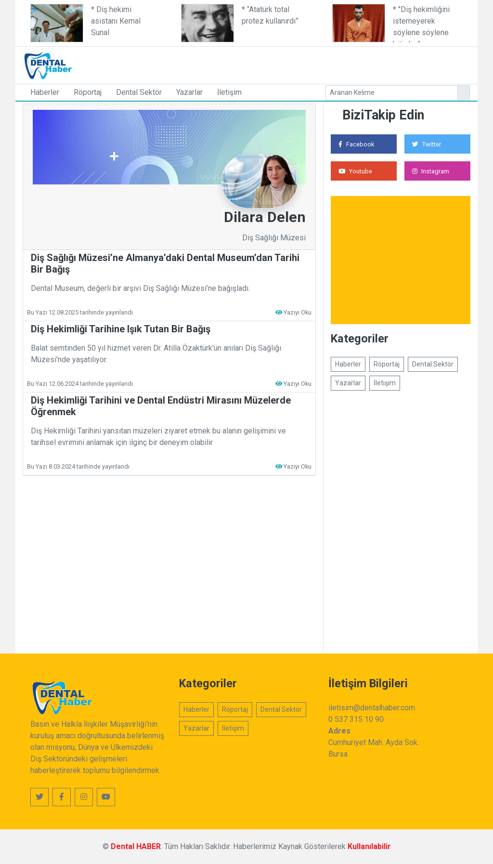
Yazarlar (189, 92)
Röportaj (88, 92)
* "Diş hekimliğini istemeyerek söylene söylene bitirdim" (421, 23)
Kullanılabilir (369, 846)
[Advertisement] (306, 63)
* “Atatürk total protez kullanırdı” (270, 15)
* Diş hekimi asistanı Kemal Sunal (116, 21)
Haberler (44, 92)
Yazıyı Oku (297, 312)
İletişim (229, 92)
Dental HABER (136, 846)
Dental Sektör (139, 92)
